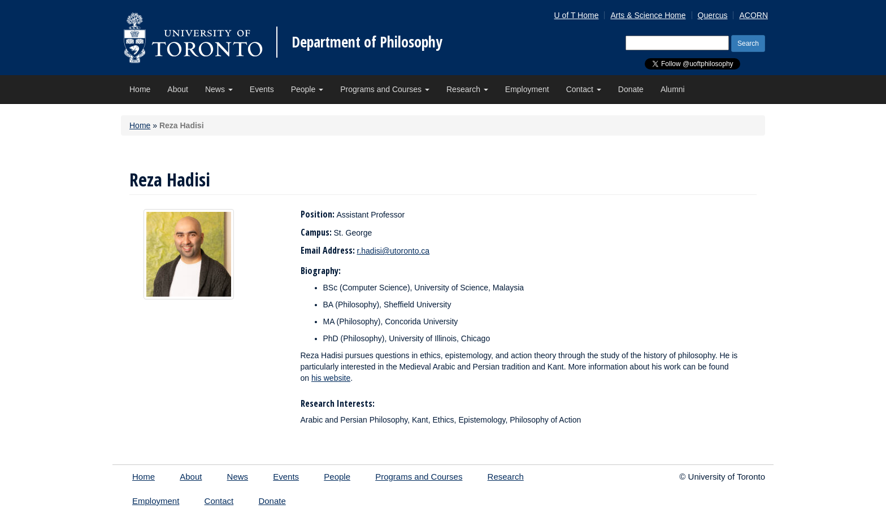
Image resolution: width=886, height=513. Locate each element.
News (219, 89)
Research (467, 89)
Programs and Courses (384, 89)
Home (139, 89)
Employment (527, 89)
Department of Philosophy (367, 42)
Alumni (673, 89)
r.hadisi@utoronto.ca (393, 250)
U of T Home (576, 15)
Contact (583, 89)
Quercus (713, 15)
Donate (631, 89)
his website (330, 377)
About (177, 89)
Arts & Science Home (647, 15)
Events (262, 89)
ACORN (753, 15)
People (307, 89)
